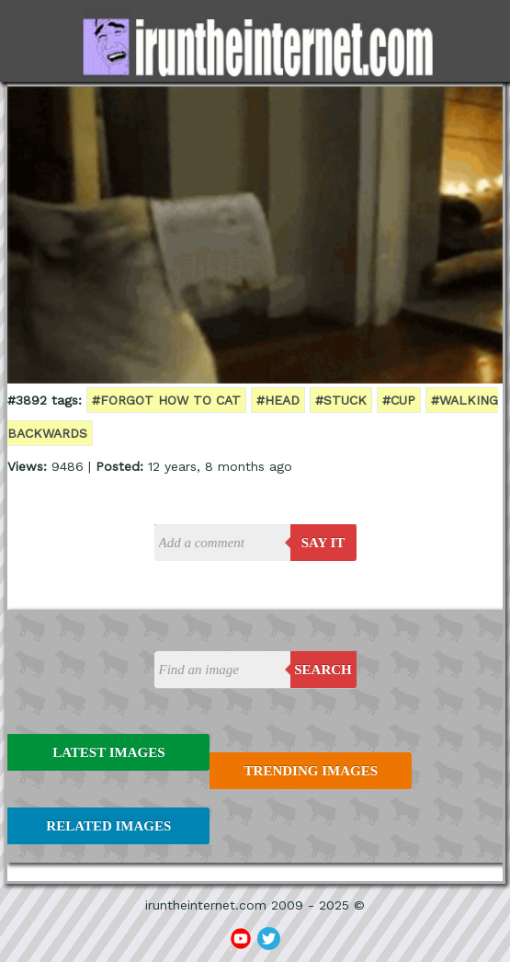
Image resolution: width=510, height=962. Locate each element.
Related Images (108, 826)
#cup (398, 400)
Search (323, 669)
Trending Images (311, 770)
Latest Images (108, 752)
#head (278, 400)
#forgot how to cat (166, 400)
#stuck (341, 400)
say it (323, 542)
